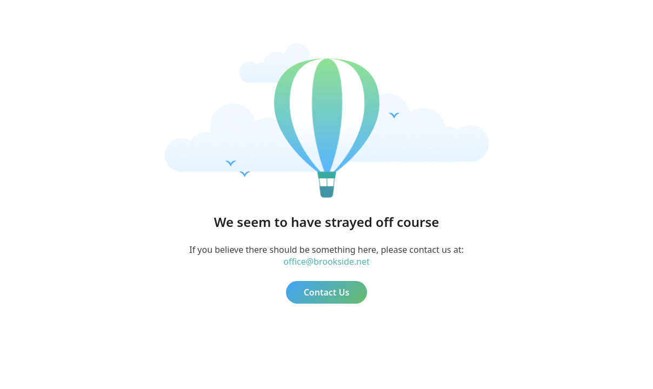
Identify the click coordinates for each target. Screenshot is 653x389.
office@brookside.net (326, 261)
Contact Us (327, 292)
